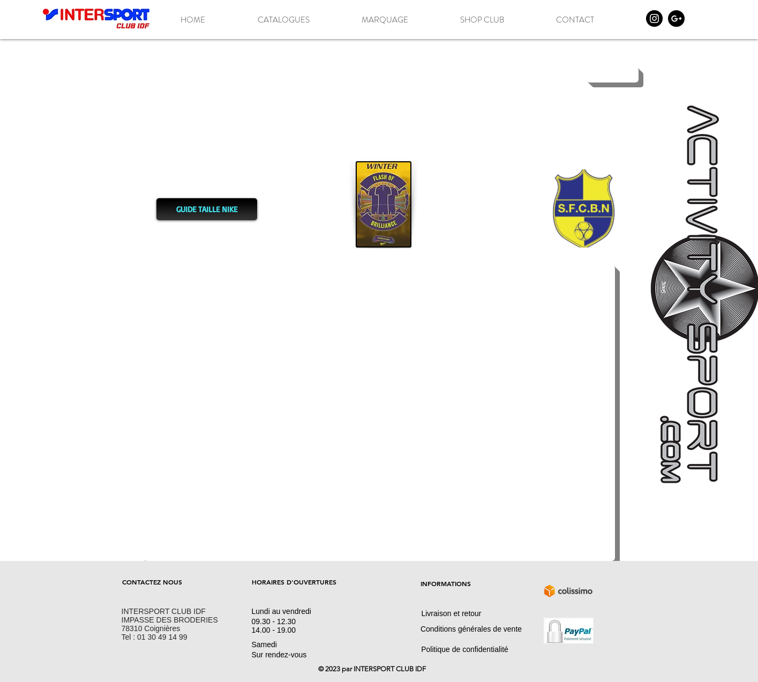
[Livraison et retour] (451, 613)
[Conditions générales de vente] (471, 629)
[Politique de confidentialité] (465, 649)
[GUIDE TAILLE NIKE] (206, 209)
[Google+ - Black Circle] (676, 18)
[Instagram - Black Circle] (654, 18)
